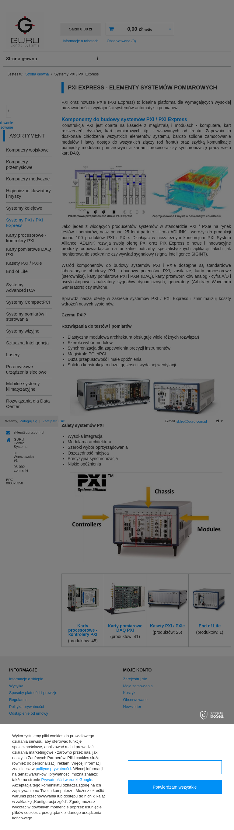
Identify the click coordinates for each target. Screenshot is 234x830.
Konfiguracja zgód (175, 767)
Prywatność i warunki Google (66, 779)
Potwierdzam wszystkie (175, 787)
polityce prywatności (53, 768)
